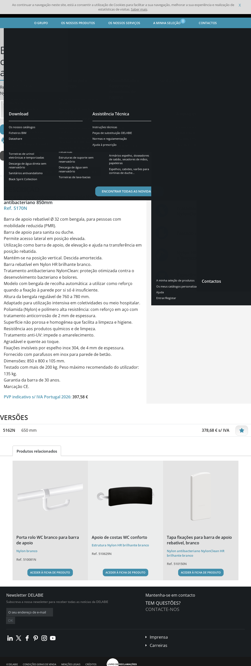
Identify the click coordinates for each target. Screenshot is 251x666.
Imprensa (159, 629)
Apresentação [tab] (22, 171)
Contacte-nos (162, 609)
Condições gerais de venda (39, 656)
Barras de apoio (157, 34)
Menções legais (70, 656)
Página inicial (16, 34)
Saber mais (139, 9)
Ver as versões (20, 155)
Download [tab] (87, 171)
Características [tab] (56, 171)
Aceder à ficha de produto (50, 572)
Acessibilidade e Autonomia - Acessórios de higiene (102, 34)
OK (85, 612)
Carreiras (158, 638)
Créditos (90, 656)
